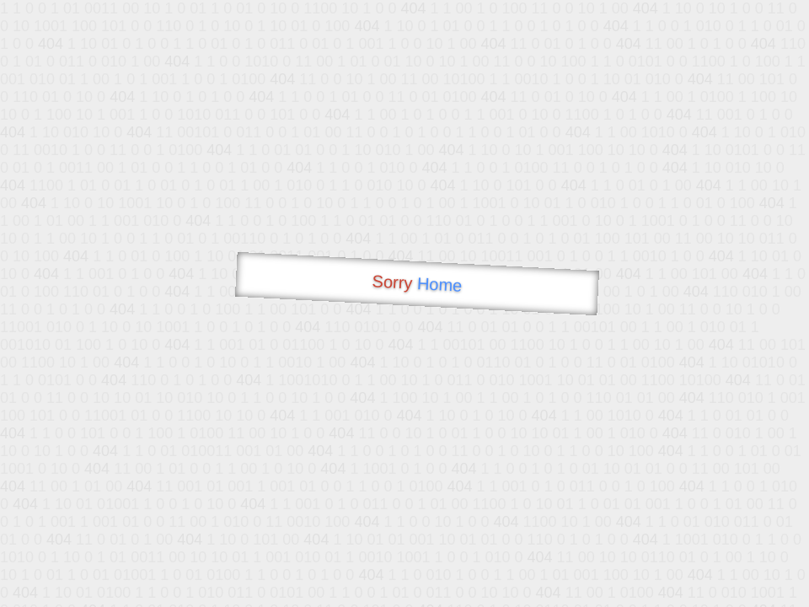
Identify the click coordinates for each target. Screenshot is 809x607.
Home (439, 284)
